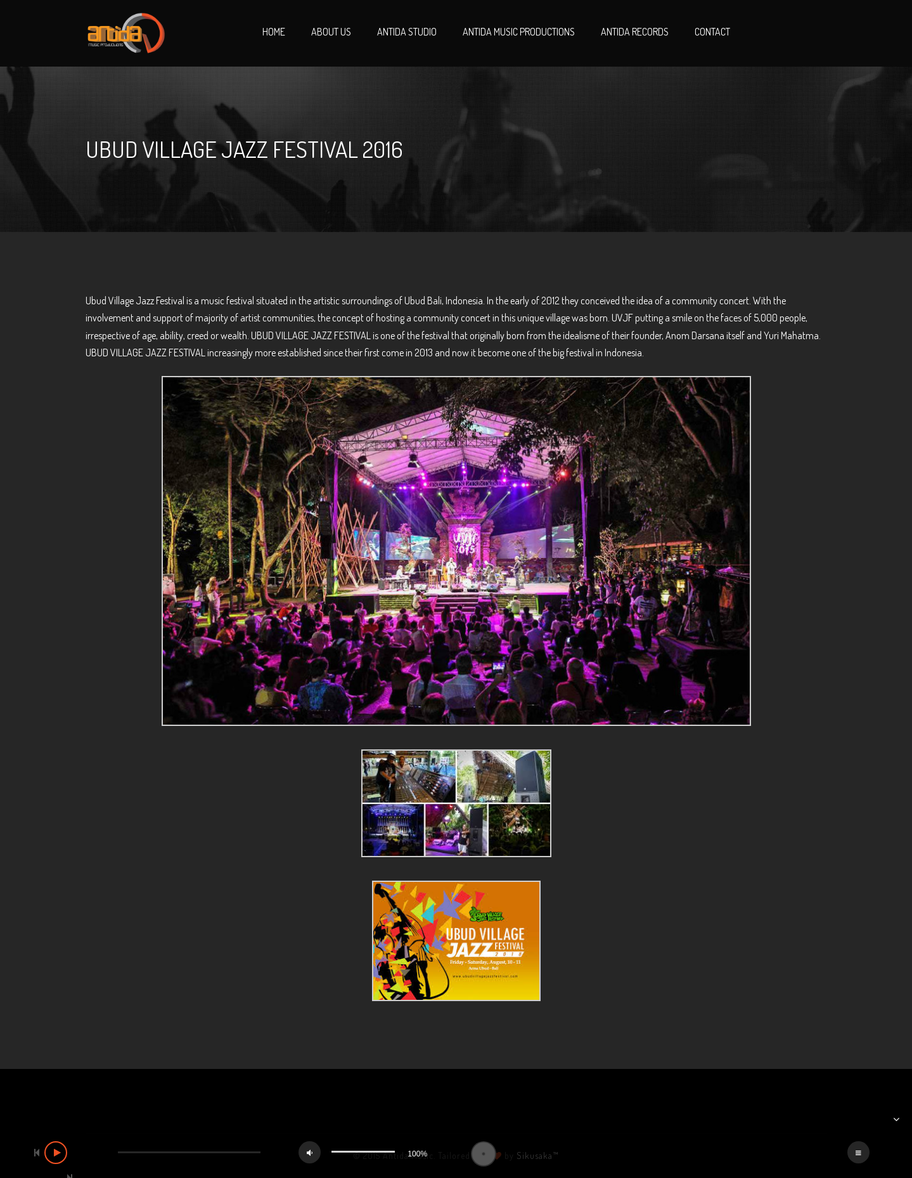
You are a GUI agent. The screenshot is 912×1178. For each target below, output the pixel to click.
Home (273, 31)
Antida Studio (407, 31)
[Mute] (310, 1152)
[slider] (189, 1152)
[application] (456, 1154)
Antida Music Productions (519, 31)
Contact (712, 31)
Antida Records (635, 31)
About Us (331, 31)
